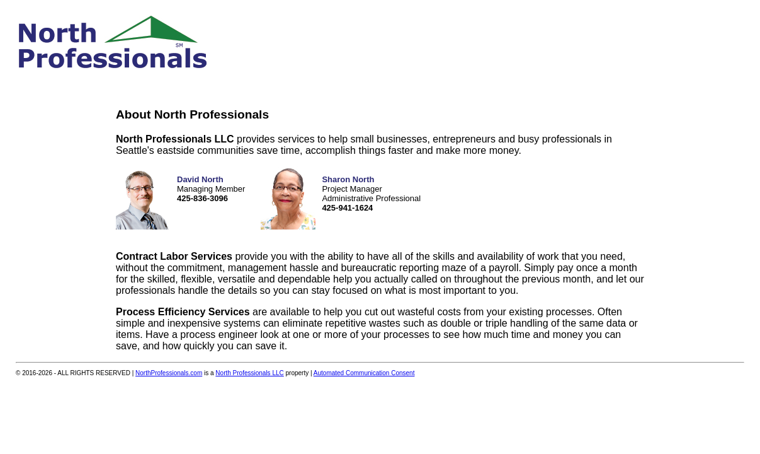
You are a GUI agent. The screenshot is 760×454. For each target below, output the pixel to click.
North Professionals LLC (249, 373)
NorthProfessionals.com (168, 373)
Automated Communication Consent (364, 373)
